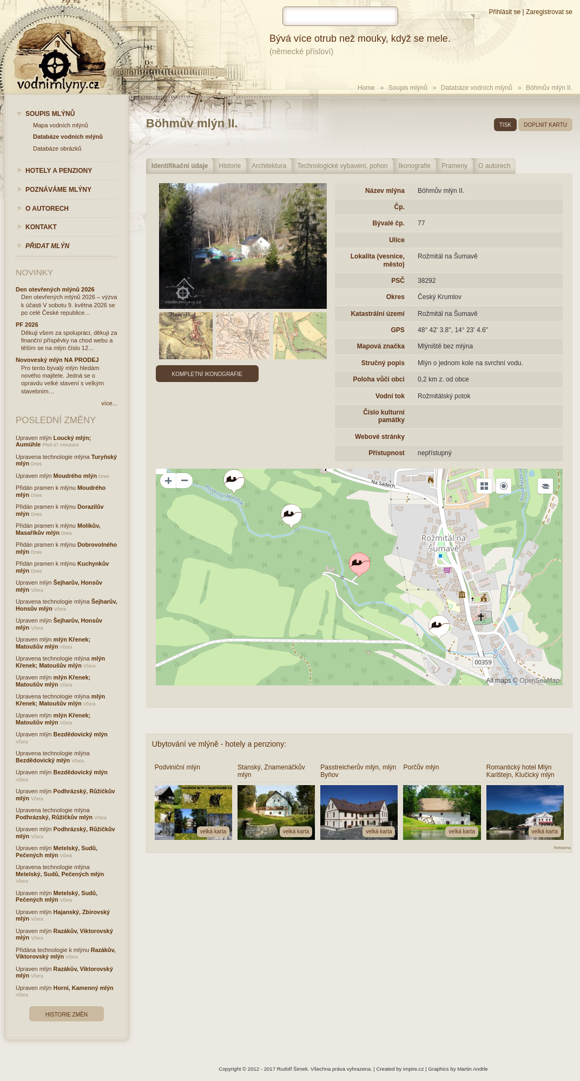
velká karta (213, 831)
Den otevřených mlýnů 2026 (55, 289)
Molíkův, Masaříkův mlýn (58, 529)
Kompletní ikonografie (207, 374)
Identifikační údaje (179, 166)
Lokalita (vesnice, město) (378, 260)
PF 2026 (27, 324)
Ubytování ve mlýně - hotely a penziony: (219, 744)
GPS (397, 330)
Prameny (454, 166)
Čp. (399, 207)
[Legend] (545, 486)
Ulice (397, 240)
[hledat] (340, 16)
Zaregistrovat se (549, 12)
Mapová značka (381, 346)
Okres (395, 297)
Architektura (269, 166)
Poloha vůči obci (378, 379)
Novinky (34, 272)
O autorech (494, 166)
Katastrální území (377, 314)
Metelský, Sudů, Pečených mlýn (56, 851)
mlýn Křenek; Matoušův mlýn (53, 643)
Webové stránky (380, 437)
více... (109, 403)
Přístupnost (386, 453)
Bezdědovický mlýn (81, 734)
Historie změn (66, 1015)
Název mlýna (385, 191)
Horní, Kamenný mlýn (84, 988)
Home (366, 88)
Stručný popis (383, 363)
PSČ (398, 280)
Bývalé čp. (388, 223)
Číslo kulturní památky (384, 416)
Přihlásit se (504, 12)
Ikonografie (415, 166)
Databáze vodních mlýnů (476, 88)
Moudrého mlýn (75, 475)
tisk (505, 125)
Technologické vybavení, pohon (342, 166)
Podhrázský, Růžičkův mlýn (54, 817)
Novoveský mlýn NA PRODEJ (57, 360)
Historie (230, 166)
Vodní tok (390, 396)
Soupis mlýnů (407, 88)
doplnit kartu (545, 125)
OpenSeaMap (539, 680)
